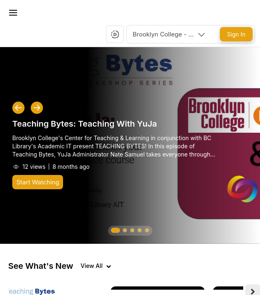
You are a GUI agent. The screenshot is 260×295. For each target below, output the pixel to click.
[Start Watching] (37, 182)
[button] (115, 34)
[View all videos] (95, 266)
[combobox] (169, 34)
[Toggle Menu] (13, 13)
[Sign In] (236, 34)
